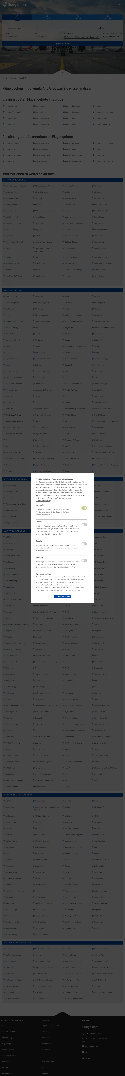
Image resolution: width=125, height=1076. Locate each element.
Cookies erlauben (62, 596)
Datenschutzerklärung (43, 501)
